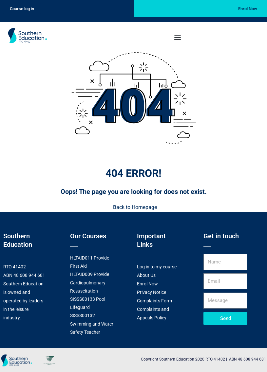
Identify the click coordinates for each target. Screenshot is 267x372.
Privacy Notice (151, 292)
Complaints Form (154, 300)
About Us (146, 275)
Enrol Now (147, 283)
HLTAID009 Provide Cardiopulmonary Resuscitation (89, 282)
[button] (177, 37)
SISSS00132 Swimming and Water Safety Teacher (91, 323)
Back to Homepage (133, 207)
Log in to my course (157, 266)
